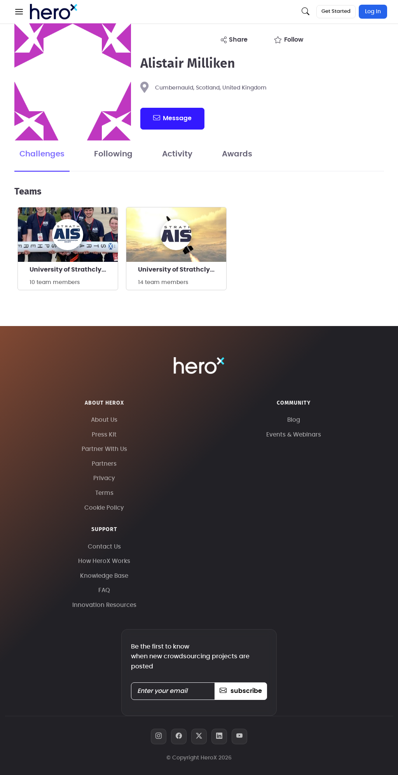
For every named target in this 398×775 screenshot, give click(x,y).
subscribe (241, 690)
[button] (19, 11)
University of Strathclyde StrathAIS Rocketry (182, 270)
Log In (373, 11)
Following (113, 154)
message (172, 117)
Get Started (336, 11)
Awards (237, 154)
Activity (177, 154)
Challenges (42, 154)
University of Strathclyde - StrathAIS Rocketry (74, 270)
